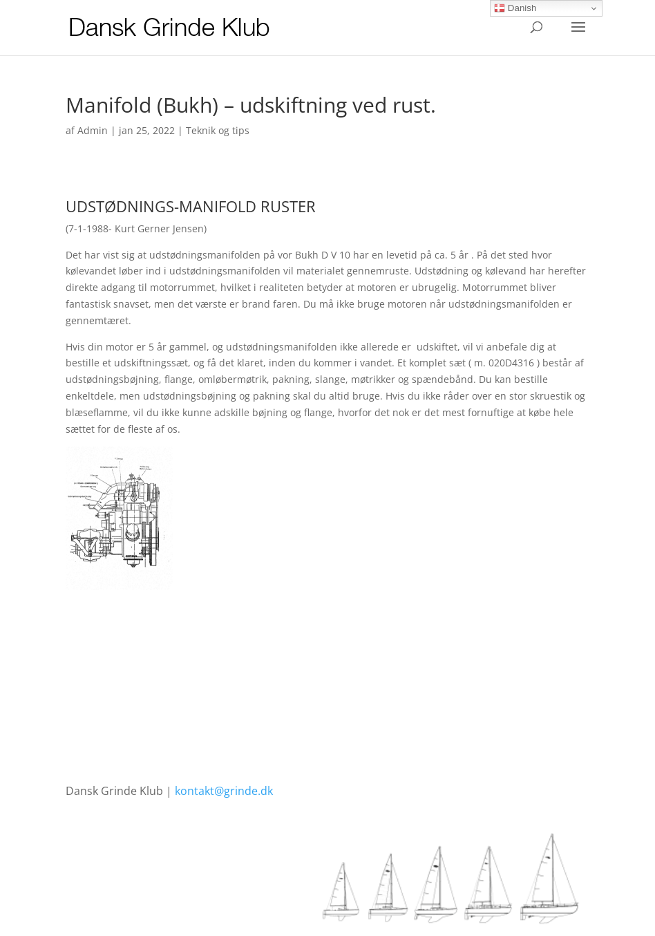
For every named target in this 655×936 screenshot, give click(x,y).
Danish (515, 8)
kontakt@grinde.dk (224, 790)
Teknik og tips (217, 130)
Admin (92, 130)
